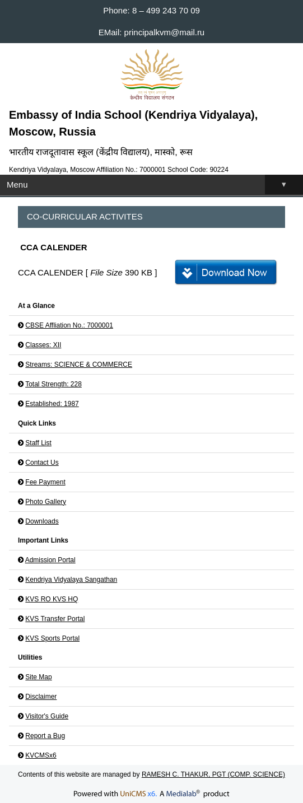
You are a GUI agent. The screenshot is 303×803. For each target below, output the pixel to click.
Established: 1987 (51, 404)
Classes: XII (43, 345)
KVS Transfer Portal (55, 619)
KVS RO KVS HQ (51, 599)
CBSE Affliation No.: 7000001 (69, 325)
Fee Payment (45, 482)
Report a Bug (45, 736)
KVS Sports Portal (52, 638)
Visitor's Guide (46, 716)
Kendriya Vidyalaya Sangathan (71, 579)
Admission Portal (50, 560)
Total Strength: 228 (53, 384)
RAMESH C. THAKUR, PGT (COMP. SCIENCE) (213, 774)
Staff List (38, 443)
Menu (155, 184)
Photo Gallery (45, 502)
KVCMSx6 (40, 755)
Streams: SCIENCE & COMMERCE (78, 364)
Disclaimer (41, 697)
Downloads (41, 521)
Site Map (38, 677)
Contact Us (41, 462)
